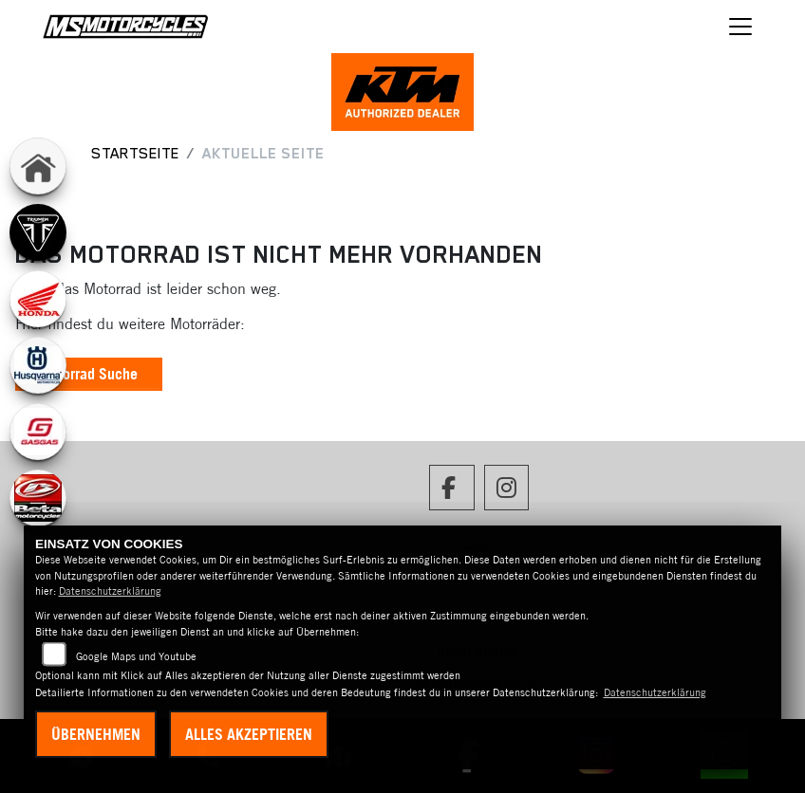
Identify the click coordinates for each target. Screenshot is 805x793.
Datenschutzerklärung (110, 591)
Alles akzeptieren (248, 734)
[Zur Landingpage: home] (37, 166)
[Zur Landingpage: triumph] (37, 232)
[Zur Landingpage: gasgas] (37, 431)
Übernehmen (95, 734)
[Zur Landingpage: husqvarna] (37, 365)
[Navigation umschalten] (740, 26)
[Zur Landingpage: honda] (37, 298)
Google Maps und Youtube (136, 656)
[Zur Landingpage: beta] (37, 498)
